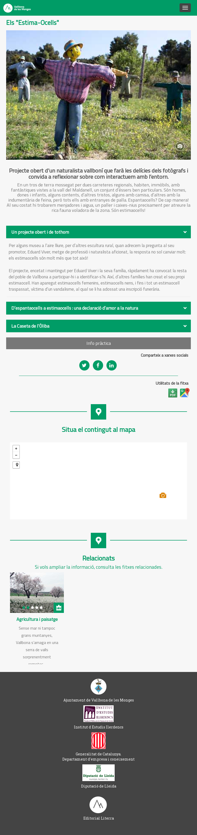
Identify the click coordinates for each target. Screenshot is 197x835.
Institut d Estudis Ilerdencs (98, 727)
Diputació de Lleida (98, 786)
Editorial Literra (98, 818)
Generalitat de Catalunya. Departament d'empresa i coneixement (98, 757)
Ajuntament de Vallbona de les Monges (98, 700)
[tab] (98, 232)
